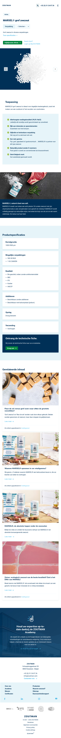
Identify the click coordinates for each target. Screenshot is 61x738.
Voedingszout (25, 428)
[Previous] (6, 69)
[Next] (55, 69)
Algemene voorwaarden (30, 725)
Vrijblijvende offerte (12, 43)
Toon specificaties (10, 35)
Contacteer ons (29, 678)
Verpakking (9, 26)
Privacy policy (30, 727)
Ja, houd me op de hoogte (29, 649)
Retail (6, 14)
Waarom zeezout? (39, 689)
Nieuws (7, 691)
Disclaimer (30, 722)
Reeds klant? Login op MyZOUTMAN (32, 42)
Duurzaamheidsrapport (41, 694)
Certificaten (9, 694)
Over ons (8, 686)
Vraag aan (11, 348)
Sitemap (36, 691)
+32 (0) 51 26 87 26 (45, 5)
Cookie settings (30, 730)
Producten (36, 686)
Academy (8, 689)
